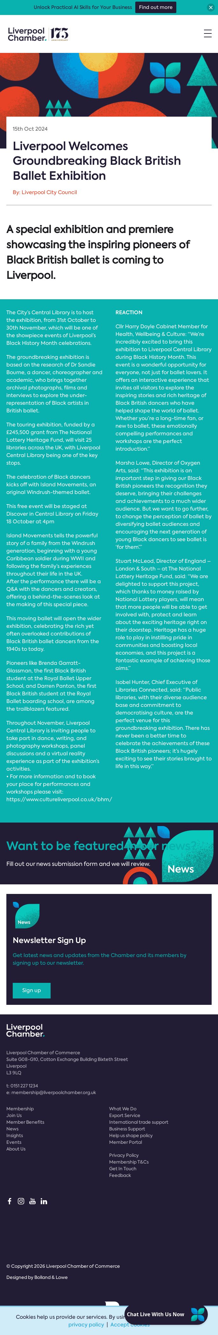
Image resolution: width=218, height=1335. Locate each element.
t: (22, 1086)
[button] (211, 7)
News (12, 1129)
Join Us (14, 1115)
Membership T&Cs (129, 1162)
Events (13, 1142)
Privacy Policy (124, 1155)
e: (51, 1092)
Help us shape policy (131, 1135)
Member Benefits (25, 1122)
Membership (20, 1109)
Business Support (127, 1129)
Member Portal (125, 1142)
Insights (14, 1135)
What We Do (123, 1109)
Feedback (120, 1175)
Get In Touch (123, 1169)
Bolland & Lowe (51, 1277)
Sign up (31, 990)
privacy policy (86, 1324)
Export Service (124, 1115)
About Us (15, 1149)
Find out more (155, 7)
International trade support (138, 1122)
